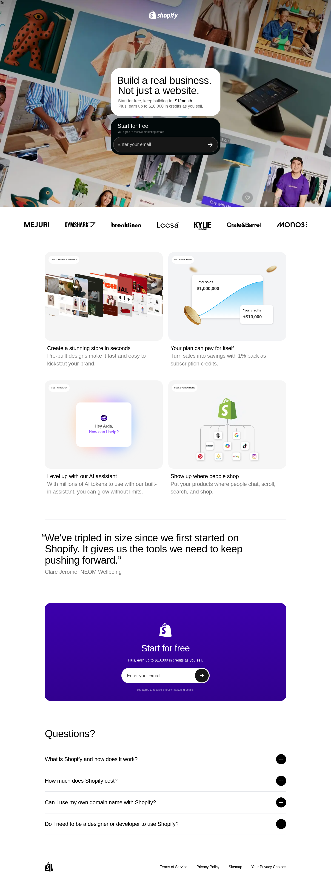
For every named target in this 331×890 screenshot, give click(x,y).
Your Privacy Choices (268, 867)
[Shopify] (165, 15)
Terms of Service (173, 867)
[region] (227, 296)
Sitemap (235, 867)
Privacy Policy (208, 867)
